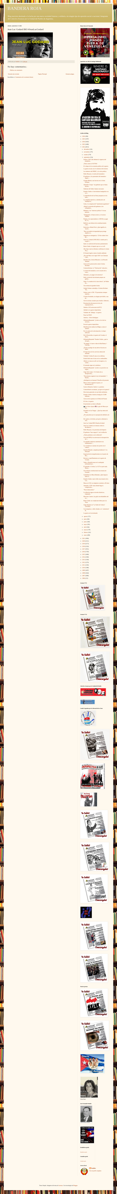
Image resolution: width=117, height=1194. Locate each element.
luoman (61, 1185)
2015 (83, 554)
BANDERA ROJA (25, 8)
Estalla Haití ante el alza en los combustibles (95, 358)
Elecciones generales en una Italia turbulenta (95, 392)
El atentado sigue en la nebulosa (92, 365)
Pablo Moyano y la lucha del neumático (94, 174)
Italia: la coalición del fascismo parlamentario (96, 243)
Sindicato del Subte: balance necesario (94, 189)
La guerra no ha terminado (91, 513)
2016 (83, 551)
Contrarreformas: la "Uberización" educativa (95, 268)
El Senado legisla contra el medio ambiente (95, 253)
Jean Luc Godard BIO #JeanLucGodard (94, 423)
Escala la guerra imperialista (91, 324)
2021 (83, 538)
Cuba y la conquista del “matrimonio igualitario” (96, 204)
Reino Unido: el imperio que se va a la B (94, 246)
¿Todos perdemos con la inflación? (93, 435)
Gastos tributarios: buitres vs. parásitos (94, 387)
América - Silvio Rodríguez (91, 317)
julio (85, 519)
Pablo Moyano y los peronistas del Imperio (95, 430)
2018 (83, 546)
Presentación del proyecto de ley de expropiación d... (93, 304)
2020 (83, 541)
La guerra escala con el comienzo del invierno (96, 168)
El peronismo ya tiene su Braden (92, 404)
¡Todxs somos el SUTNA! (90, 163)
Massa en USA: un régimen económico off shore (96, 483)
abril (85, 527)
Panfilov (93, 1168)
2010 (83, 567)
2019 (83, 543)
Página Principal (42, 74)
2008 (83, 573)
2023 (83, 144)
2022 (83, 147)
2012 (83, 562)
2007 (83, 575)
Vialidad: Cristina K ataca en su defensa (94, 356)
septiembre (87, 157)
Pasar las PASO (88, 315)
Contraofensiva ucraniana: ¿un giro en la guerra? (96, 389)
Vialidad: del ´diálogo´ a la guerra (92, 312)
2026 (83, 136)
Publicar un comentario (16, 70)
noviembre (87, 152)
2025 (83, 139)
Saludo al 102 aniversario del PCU (93, 307)
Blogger (75, 1185)
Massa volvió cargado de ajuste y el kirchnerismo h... (93, 383)
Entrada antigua (70, 74)
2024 (83, 141)
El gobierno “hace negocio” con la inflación (95, 432)
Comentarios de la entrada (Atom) (24, 77)
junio (85, 521)
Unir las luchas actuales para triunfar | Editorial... (96, 300)
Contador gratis (83, 1161)
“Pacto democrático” (89, 490)
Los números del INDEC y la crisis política (95, 171)
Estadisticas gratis (83, 1152)
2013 (83, 559)
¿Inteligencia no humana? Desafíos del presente (96, 380)
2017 (83, 549)
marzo (85, 529)
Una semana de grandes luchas (92, 285)
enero (85, 535)
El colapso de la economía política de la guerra (96, 166)
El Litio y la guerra (89, 401)
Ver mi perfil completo (95, 1171)
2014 (83, 557)
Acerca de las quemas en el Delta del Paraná (95, 398)
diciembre (86, 149)
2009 (83, 570)
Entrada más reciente (13, 74)
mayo (85, 524)
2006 (83, 578)
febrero (86, 532)
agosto (86, 516)
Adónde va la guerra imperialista (92, 310)
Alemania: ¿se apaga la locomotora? (93, 275)
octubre (86, 154)
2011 (83, 565)
